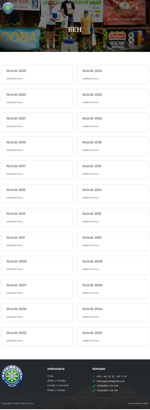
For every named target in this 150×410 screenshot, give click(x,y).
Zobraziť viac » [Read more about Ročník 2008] (91, 269)
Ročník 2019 (15, 142)
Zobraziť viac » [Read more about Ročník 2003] (15, 341)
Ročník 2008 (92, 262)
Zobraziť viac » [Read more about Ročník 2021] (15, 126)
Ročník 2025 (16, 71)
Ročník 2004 (92, 310)
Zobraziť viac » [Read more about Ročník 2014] (91, 198)
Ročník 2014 (92, 190)
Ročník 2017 (15, 166)
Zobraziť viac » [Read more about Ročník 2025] (15, 78)
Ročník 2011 (15, 238)
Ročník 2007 (16, 286)
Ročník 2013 (15, 214)
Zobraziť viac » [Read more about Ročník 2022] (91, 102)
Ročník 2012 (91, 214)
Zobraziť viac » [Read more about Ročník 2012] (91, 222)
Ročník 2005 (16, 310)
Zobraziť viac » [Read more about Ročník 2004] (91, 317)
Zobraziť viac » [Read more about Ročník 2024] (91, 78)
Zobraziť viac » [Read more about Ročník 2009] (15, 269)
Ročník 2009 (16, 262)
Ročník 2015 (15, 190)
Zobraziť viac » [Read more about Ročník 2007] (15, 293)
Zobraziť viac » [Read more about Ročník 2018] (91, 150)
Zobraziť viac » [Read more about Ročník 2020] (91, 126)
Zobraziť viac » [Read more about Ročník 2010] (91, 246)
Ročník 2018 (92, 142)
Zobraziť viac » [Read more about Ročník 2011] (15, 246)
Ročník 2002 (92, 333)
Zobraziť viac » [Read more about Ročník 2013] (15, 222)
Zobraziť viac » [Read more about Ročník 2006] (91, 293)
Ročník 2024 (92, 71)
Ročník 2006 (92, 286)
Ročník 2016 (91, 166)
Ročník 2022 (92, 95)
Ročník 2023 (16, 95)
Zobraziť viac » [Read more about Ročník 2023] (15, 102)
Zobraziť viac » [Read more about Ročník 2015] (15, 198)
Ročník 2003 (16, 333)
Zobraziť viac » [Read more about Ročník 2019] (15, 150)
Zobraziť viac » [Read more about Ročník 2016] (91, 174)
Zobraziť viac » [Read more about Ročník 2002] (91, 341)
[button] (137, 8)
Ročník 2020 (92, 118)
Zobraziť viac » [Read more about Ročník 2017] (15, 174)
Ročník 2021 (15, 118)
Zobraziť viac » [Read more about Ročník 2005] (15, 317)
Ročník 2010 (92, 238)
